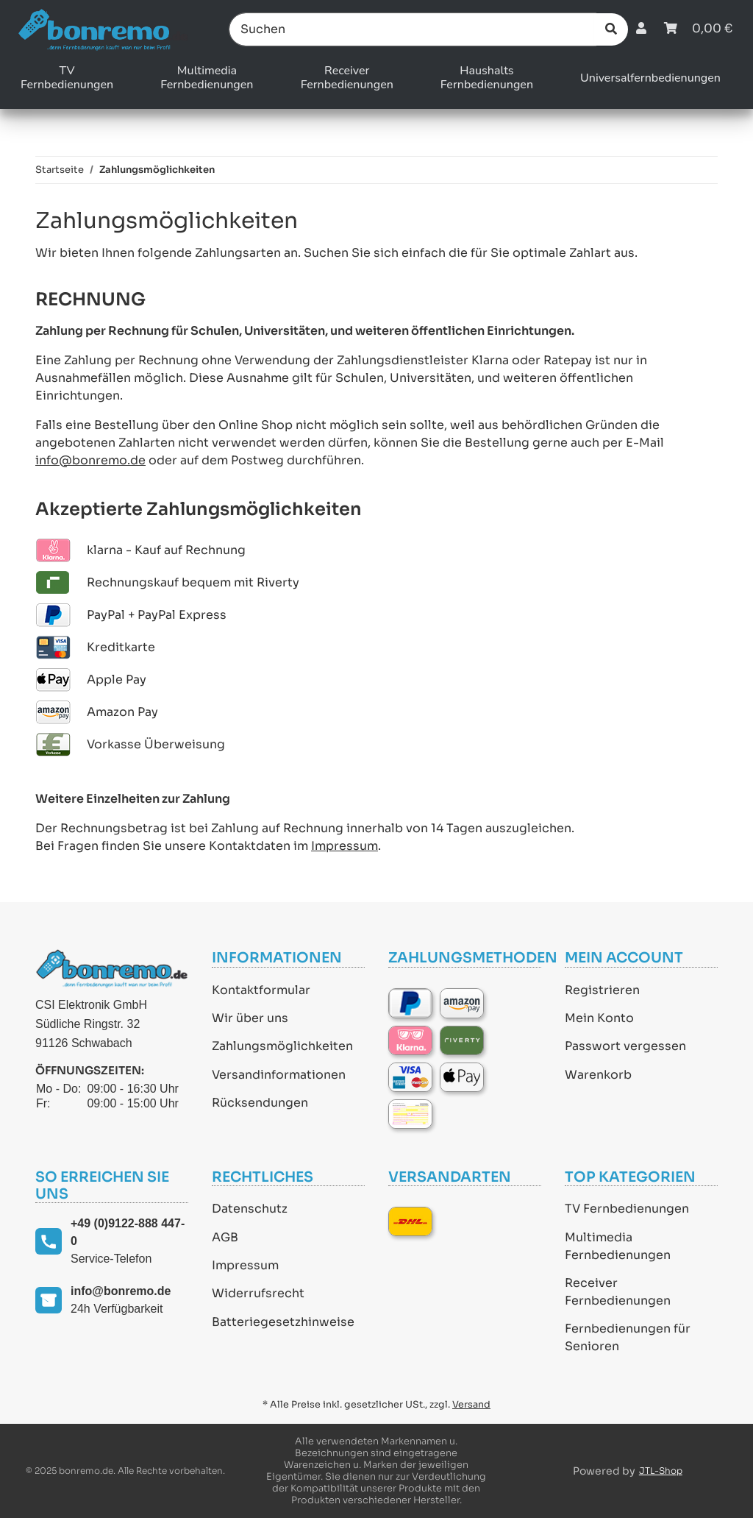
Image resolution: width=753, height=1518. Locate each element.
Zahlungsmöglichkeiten (282, 1046)
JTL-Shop (660, 1470)
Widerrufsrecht (258, 1293)
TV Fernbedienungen (627, 1208)
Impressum (344, 846)
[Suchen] (413, 29)
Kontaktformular (261, 990)
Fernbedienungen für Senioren (627, 1337)
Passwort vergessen (625, 1046)
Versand (471, 1405)
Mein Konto (599, 1018)
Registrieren (602, 990)
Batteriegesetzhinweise (283, 1322)
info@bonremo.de (90, 460)
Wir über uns (250, 1018)
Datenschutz (250, 1208)
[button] (641, 29)
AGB (225, 1237)
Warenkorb (598, 1074)
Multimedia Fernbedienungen (618, 1246)
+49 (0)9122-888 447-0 (128, 1232)
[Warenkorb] (698, 29)
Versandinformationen (279, 1074)
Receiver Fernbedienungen (618, 1291)
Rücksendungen (260, 1102)
